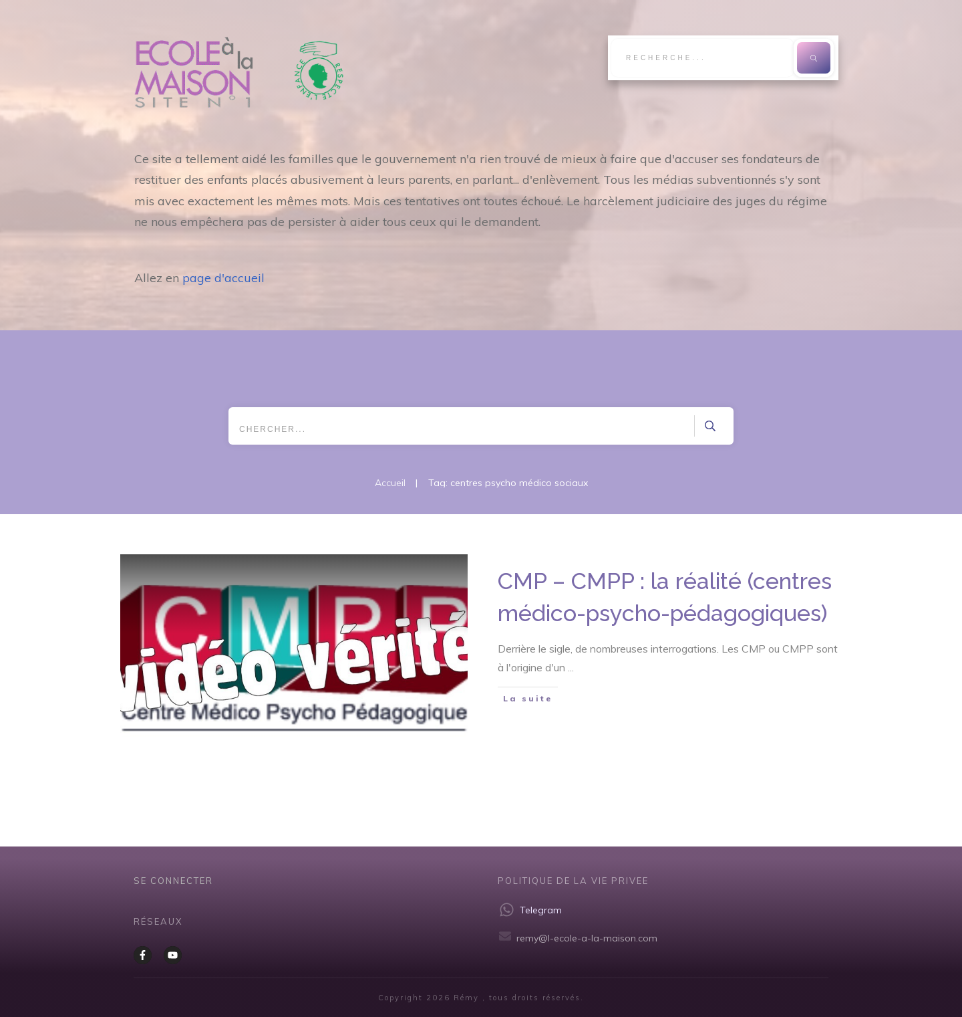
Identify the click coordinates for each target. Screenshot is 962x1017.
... (571, 667)
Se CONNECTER (173, 880)
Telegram (541, 910)
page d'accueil (223, 278)
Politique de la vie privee (573, 880)
